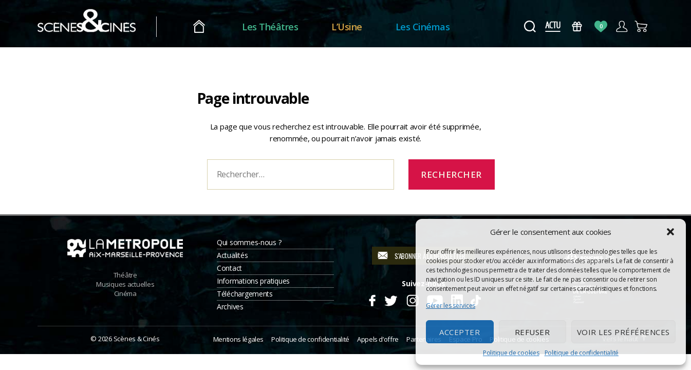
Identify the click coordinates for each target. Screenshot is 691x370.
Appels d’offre (378, 339)
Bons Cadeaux (577, 26)
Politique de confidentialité (582, 352)
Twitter (390, 299)
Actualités (232, 255)
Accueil (216, 26)
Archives (230, 306)
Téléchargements (245, 294)
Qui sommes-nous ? (249, 242)
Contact (229, 268)
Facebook (372, 299)
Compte (621, 26)
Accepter (459, 332)
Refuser (532, 332)
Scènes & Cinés (137, 338)
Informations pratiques (253, 281)
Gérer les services (450, 305)
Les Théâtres (287, 27)
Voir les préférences (623, 332)
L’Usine (364, 27)
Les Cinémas (440, 27)
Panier (642, 26)
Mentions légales (238, 339)
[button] (670, 232)
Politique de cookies (511, 352)
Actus (553, 26)
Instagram (412, 299)
